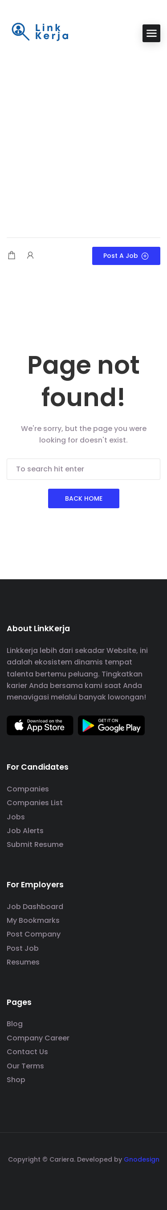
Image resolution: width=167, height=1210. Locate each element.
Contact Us (27, 1052)
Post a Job (126, 255)
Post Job (23, 948)
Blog (15, 1024)
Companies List (35, 803)
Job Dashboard (35, 907)
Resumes (23, 962)
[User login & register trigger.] (30, 255)
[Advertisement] (83, 141)
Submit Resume (35, 844)
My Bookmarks (33, 920)
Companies (28, 789)
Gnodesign (141, 1159)
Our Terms (25, 1066)
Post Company (34, 934)
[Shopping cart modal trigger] (11, 255)
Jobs (16, 817)
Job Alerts (25, 831)
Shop (16, 1080)
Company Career (38, 1038)
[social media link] (83, 1180)
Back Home (83, 498)
